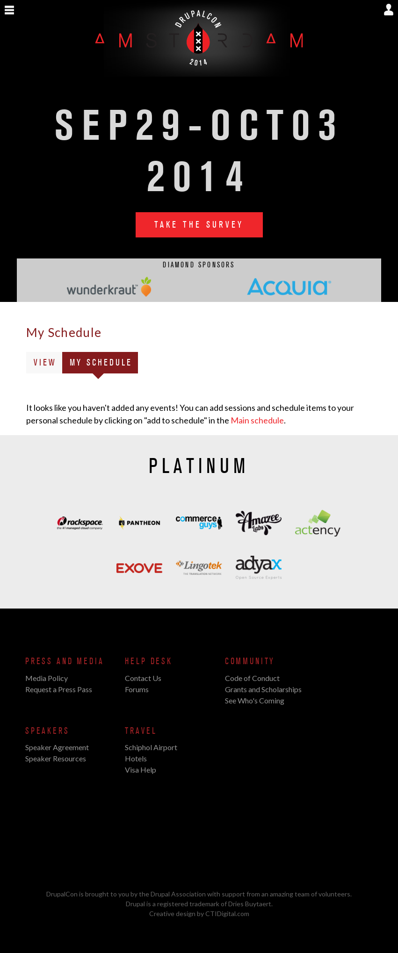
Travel (141, 731)
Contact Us (143, 678)
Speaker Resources (55, 758)
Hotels (136, 758)
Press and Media (64, 661)
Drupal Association (178, 894)
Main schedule (257, 420)
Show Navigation (9, 10)
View (45, 362)
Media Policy (46, 678)
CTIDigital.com (227, 913)
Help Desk (148, 661)
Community (250, 661)
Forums (137, 689)
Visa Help (140, 769)
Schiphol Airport (151, 747)
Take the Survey (199, 224)
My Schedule (104, 364)
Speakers (47, 731)
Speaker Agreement (57, 747)
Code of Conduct (252, 678)
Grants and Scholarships (263, 689)
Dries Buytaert (249, 904)
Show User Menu (388, 9)
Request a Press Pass (58, 689)
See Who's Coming (254, 700)
